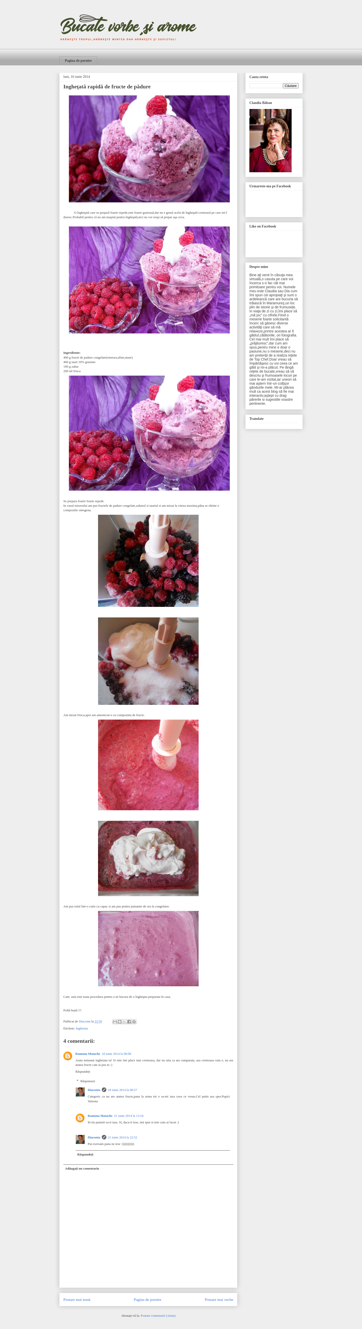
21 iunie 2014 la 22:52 (122, 1137)
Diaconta (94, 1090)
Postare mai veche (219, 1299)
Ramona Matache (87, 1054)
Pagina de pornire (78, 61)
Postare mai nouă (76, 1299)
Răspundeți (82, 1071)
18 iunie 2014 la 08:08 (116, 1054)
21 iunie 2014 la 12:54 (129, 1116)
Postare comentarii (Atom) (158, 1315)
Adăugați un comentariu (82, 1168)
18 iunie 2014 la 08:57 (122, 1090)
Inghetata (82, 1028)
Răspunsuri (87, 1081)
